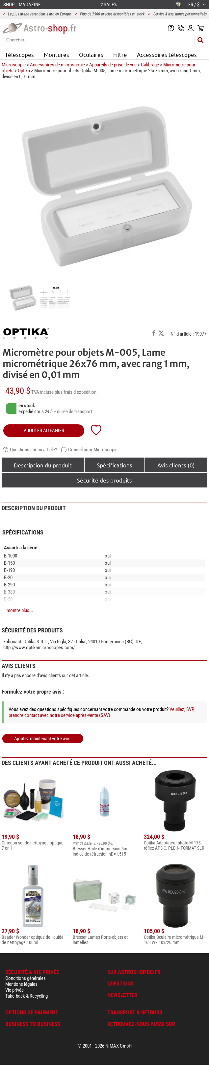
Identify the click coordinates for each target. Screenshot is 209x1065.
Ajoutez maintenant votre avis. (43, 739)
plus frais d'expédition (75, 392)
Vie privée (14, 990)
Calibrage (150, 65)
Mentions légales (21, 984)
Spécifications (114, 465)
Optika (24, 71)
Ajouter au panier (44, 431)
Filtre (120, 54)
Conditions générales (25, 978)
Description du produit (43, 465)
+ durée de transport (73, 411)
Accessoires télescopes (167, 54)
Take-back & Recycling (26, 996)
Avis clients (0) (176, 465)
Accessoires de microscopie (57, 65)
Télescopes (19, 54)
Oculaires (91, 54)
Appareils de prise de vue (113, 65)
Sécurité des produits (104, 480)
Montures (56, 54)
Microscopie (14, 65)
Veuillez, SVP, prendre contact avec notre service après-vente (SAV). (102, 712)
